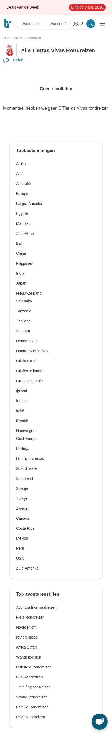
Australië (23, 183)
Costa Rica (25, 528)
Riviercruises (27, 637)
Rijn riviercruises (30, 458)
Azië (19, 173)
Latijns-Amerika (29, 203)
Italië (20, 411)
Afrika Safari (26, 647)
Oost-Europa (26, 438)
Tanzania (23, 311)
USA (20, 558)
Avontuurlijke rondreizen (36, 607)
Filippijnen (24, 263)
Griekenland (26, 361)
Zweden (23, 508)
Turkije (21, 498)
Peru (20, 548)
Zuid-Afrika (25, 233)
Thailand (23, 321)
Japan (21, 283)
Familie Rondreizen (32, 707)
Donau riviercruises (32, 351)
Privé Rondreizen (30, 717)
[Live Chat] (100, 722)
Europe (22, 193)
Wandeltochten (28, 657)
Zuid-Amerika (27, 568)
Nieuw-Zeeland (28, 293)
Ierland (22, 401)
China (21, 253)
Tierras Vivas (12, 38)
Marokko (23, 223)
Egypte (22, 213)
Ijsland (21, 391)
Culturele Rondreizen (34, 667)
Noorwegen (26, 431)
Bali (19, 243)
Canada (22, 518)
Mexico (22, 538)
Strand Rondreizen (32, 697)
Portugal (23, 448)
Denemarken (27, 341)
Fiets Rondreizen (30, 617)
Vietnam (23, 331)
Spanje (22, 488)
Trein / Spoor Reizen (33, 687)
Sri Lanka (24, 301)
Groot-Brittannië (29, 381)
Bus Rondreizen (29, 677)
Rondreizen (32, 38)
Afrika (21, 163)
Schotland (24, 478)
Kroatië (22, 421)
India (20, 273)
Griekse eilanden (30, 371)
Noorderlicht (26, 627)
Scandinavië (26, 468)
